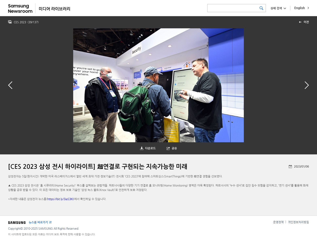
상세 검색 (276, 8)
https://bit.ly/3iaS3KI (60, 199)
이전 (306, 22)
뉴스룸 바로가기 (38, 222)
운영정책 (278, 222)
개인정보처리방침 (298, 222)
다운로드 (150, 148)
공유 (174, 148)
